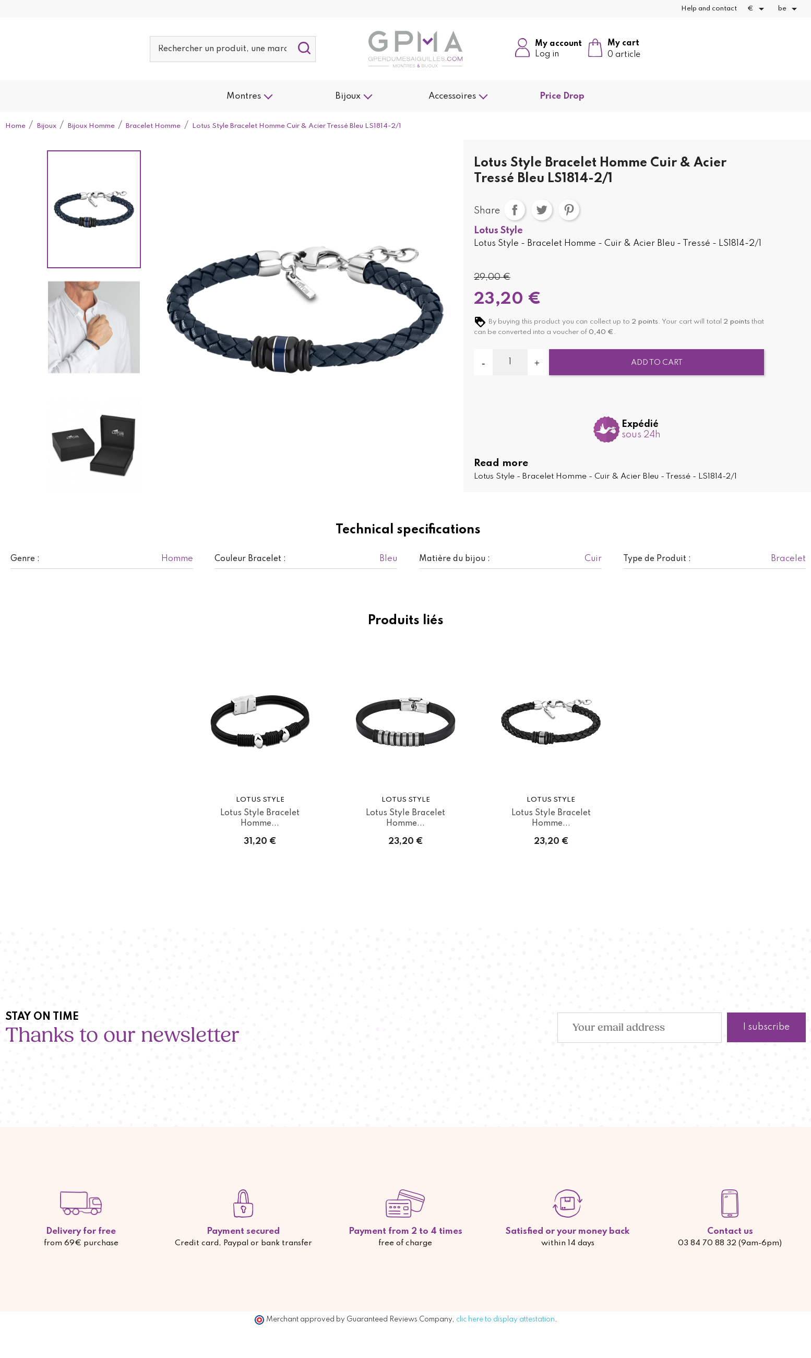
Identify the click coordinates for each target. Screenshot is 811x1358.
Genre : (25, 559)
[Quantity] (509, 362)
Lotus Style (498, 230)
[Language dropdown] (789, 9)
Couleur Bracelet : (250, 559)
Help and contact (709, 8)
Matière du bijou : (454, 559)
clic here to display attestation (505, 1319)
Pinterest (568, 209)
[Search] (233, 49)
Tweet (541, 209)
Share (514, 209)
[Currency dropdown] (757, 9)
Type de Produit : (657, 559)
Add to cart (657, 363)
